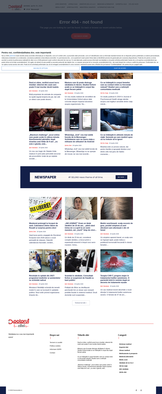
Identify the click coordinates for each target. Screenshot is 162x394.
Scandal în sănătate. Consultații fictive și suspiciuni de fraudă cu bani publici (79, 278)
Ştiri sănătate (33, 91)
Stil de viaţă (104, 93)
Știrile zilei (68, 145)
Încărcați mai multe (81, 303)
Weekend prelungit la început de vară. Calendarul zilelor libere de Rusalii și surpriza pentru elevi (43, 225)
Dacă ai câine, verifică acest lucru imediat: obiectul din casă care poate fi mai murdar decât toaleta (44, 85)
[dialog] (81, 60)
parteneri (12, 55)
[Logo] (18, 323)
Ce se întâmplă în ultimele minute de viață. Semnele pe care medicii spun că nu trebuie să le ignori (116, 137)
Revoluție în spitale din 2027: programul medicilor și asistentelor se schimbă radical (44, 278)
